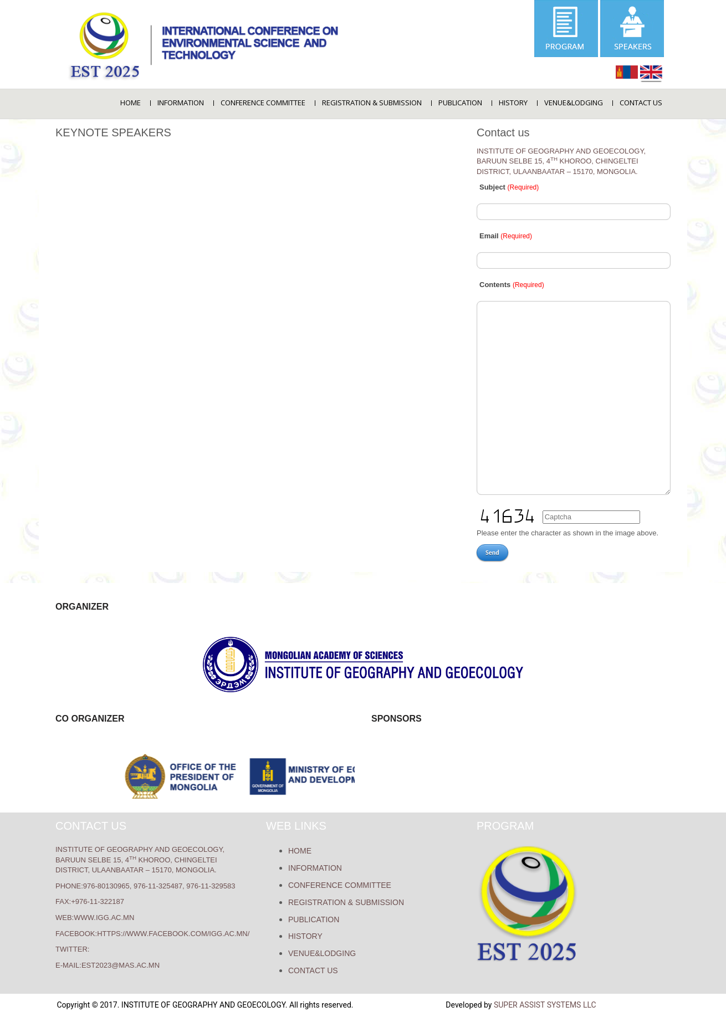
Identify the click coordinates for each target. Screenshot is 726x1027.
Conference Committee (263, 103)
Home (130, 103)
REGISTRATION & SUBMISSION (372, 103)
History (513, 103)
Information (180, 103)
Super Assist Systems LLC (545, 1004)
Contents (511, 284)
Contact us (641, 103)
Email (505, 236)
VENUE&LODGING (573, 103)
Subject (509, 187)
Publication (460, 103)
